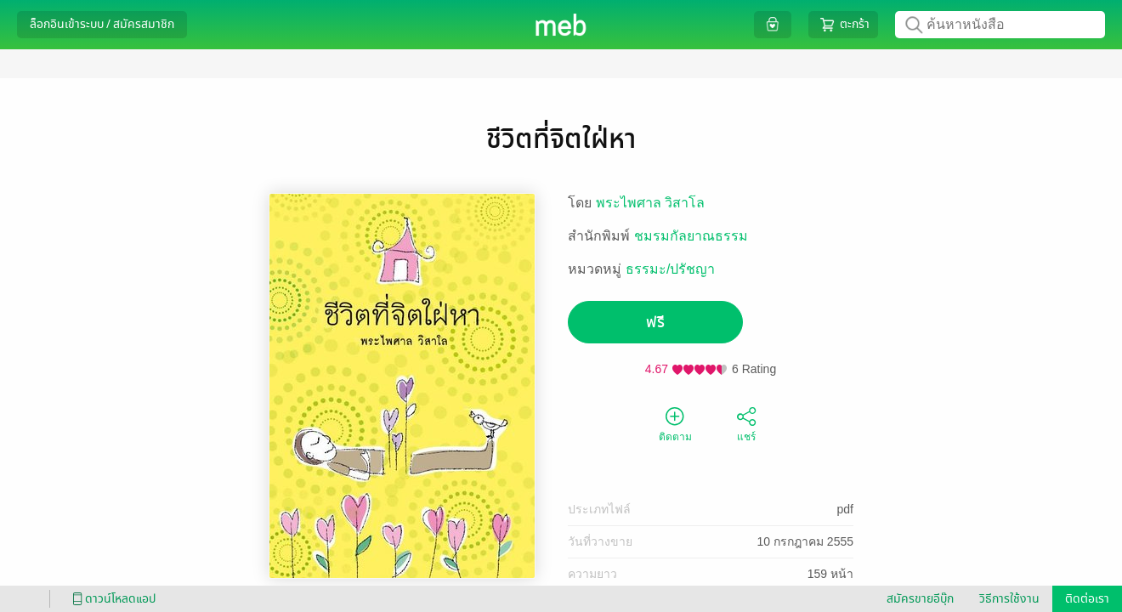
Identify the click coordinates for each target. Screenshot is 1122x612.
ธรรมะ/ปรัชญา (670, 269)
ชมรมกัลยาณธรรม (691, 236)
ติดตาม (675, 423)
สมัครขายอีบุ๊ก (920, 599)
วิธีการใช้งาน (1009, 599)
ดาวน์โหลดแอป (111, 599)
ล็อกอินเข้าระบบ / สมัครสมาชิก (102, 24)
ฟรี (655, 322)
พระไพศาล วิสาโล (650, 203)
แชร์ (746, 423)
